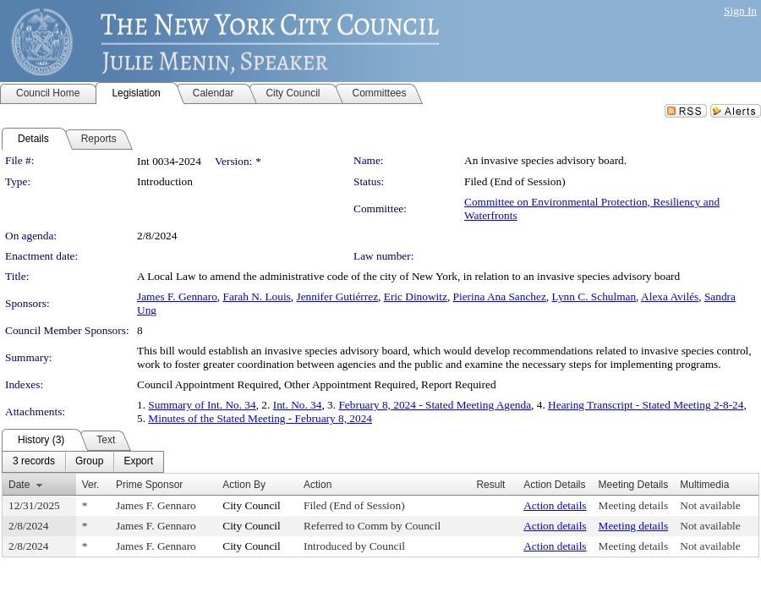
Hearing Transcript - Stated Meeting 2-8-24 (645, 404)
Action (317, 485)
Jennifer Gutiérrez (337, 296)
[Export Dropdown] (138, 462)
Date (19, 485)
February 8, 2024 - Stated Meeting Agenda (434, 404)
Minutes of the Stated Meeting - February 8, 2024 (260, 418)
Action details (554, 505)
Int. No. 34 (297, 404)
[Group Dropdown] (89, 462)
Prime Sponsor (149, 485)
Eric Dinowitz (415, 296)
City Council (251, 505)
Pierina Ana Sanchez (499, 296)
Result (490, 485)
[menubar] (83, 462)
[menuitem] (34, 462)
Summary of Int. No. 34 (201, 404)
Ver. (91, 485)
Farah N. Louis (256, 296)
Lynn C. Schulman (594, 296)
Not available (710, 505)
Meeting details (634, 505)
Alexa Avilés (669, 296)
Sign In (740, 10)
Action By (244, 485)
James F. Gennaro (177, 296)
